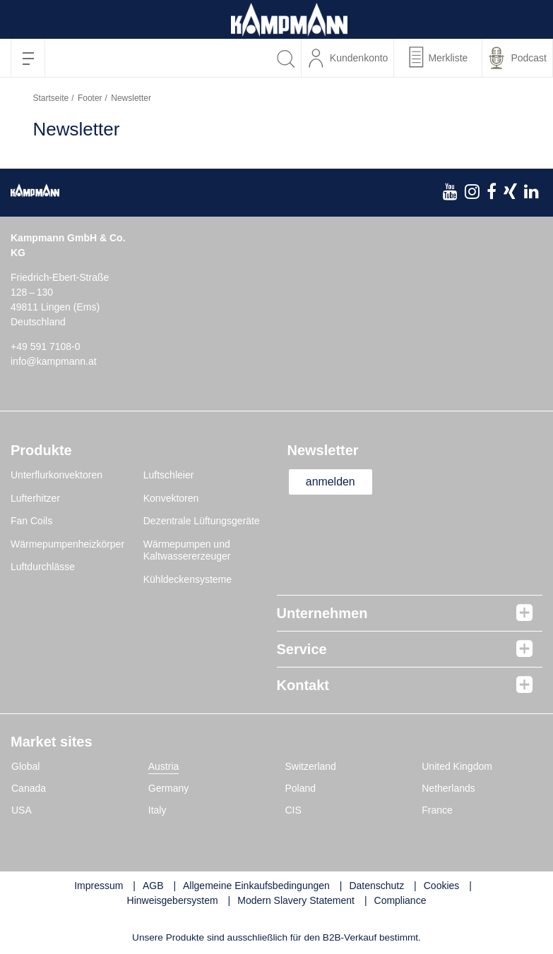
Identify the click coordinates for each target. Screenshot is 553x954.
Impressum (98, 885)
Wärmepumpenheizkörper (67, 544)
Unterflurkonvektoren (56, 475)
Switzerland (310, 766)
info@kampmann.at (54, 361)
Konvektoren (171, 498)
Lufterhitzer (35, 498)
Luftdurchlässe (43, 566)
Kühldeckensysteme (187, 579)
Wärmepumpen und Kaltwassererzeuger (187, 550)
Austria (163, 766)
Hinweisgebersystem (172, 900)
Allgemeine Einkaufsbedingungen (256, 885)
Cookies (442, 885)
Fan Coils (31, 520)
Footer (90, 98)
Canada (28, 788)
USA (21, 810)
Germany (168, 788)
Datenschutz (376, 885)
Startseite (51, 98)
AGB (153, 885)
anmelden (331, 482)
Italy (157, 810)
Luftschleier (168, 475)
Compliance (400, 900)
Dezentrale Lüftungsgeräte (201, 520)
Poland (300, 788)
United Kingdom (457, 766)
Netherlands (448, 788)
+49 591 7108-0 (45, 346)
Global (25, 766)
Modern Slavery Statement (296, 900)
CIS (293, 810)
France (437, 810)
